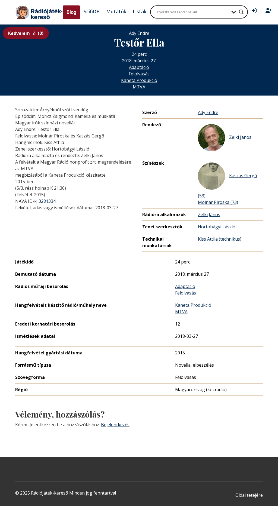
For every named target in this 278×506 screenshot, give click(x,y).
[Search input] (193, 12)
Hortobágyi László (216, 227)
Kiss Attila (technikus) (219, 239)
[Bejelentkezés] (254, 10)
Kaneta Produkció (139, 80)
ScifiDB (92, 11)
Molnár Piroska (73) (218, 202)
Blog (71, 12)
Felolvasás (139, 74)
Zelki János (224, 137)
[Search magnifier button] (241, 12)
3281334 (47, 201)
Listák (139, 11)
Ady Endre (208, 112)
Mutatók (116, 11)
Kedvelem (25, 33)
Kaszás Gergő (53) (227, 180)
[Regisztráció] (268, 10)
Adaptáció (139, 67)
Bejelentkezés (115, 425)
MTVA (139, 87)
